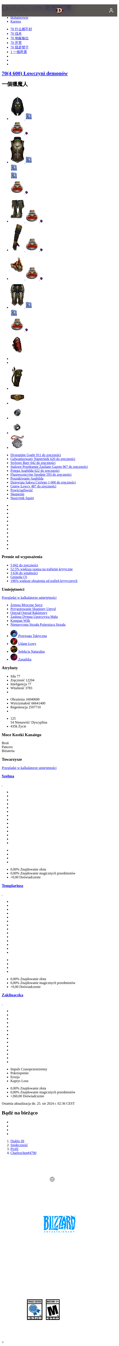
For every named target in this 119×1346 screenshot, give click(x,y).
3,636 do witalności (24, 573)
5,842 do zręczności (24, 565)
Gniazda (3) (18, 577)
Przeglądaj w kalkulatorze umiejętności (29, 597)
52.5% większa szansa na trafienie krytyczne (41, 569)
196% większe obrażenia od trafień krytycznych (43, 581)
